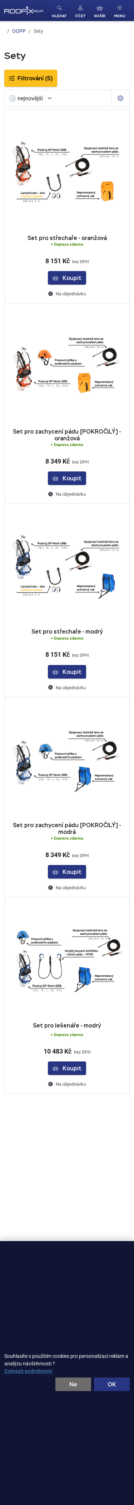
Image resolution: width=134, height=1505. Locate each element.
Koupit (67, 277)
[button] (80, 10)
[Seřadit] (31, 98)
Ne (73, 1384)
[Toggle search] (59, 10)
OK (112, 1384)
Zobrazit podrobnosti (28, 1371)
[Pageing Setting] (120, 98)
